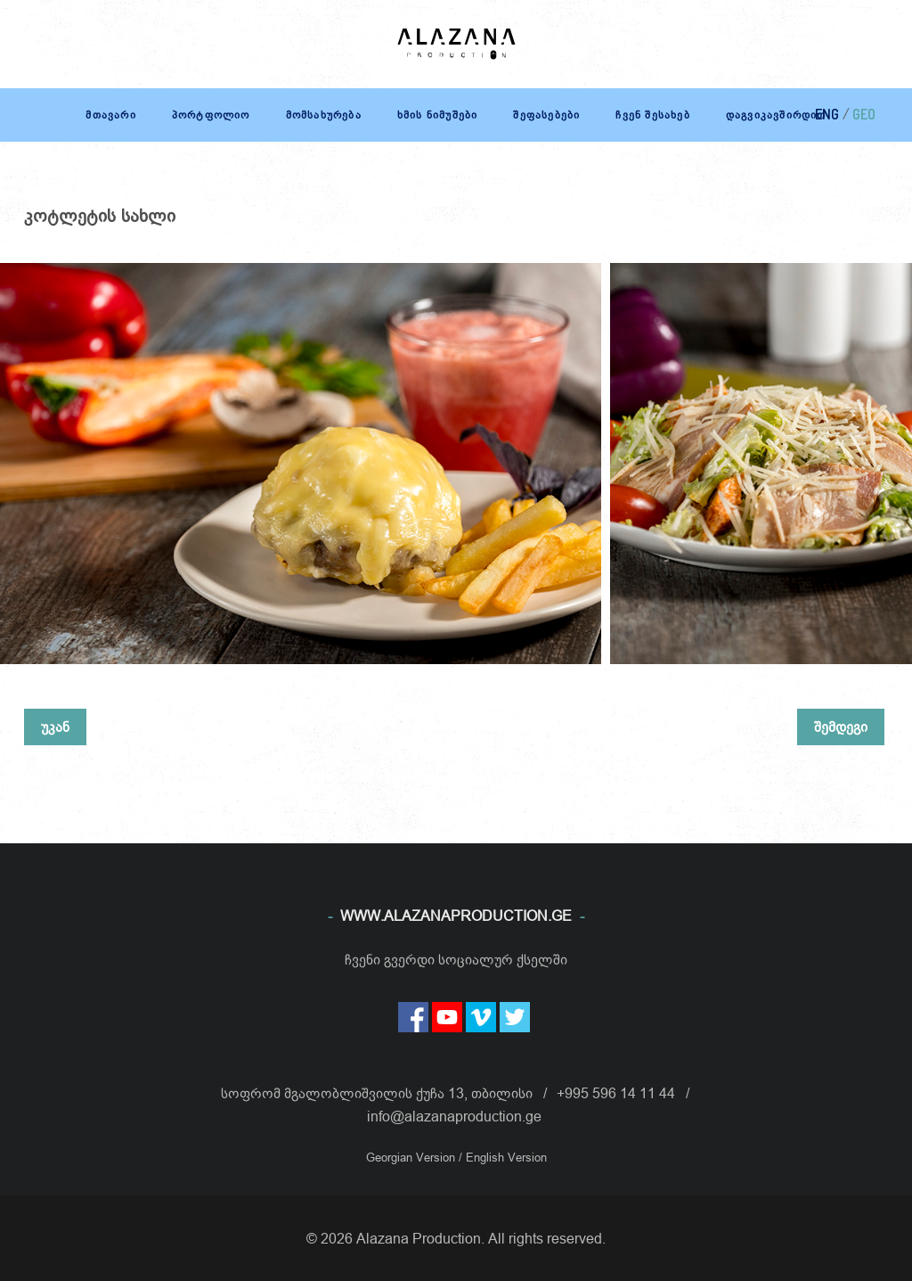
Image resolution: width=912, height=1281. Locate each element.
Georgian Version (412, 1157)
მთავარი (110, 114)
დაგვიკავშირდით (776, 114)
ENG (827, 114)
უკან (55, 727)
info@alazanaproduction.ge (454, 1116)
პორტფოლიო (211, 114)
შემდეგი (840, 727)
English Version (506, 1157)
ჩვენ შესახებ (652, 114)
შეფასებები (546, 114)
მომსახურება (324, 114)
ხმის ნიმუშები (437, 114)
